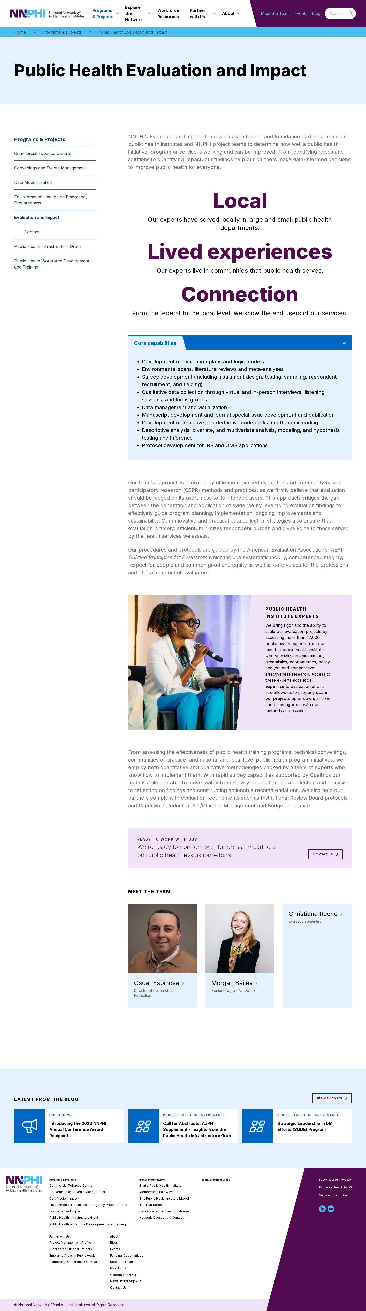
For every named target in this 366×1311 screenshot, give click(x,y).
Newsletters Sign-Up (126, 1281)
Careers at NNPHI (123, 1275)
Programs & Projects (62, 32)
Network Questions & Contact (161, 1217)
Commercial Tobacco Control (42, 153)
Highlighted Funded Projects (70, 1249)
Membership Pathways (156, 1192)
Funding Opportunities (126, 1255)
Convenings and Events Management (50, 167)
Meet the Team (275, 13)
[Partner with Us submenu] (213, 13)
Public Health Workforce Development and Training (51, 264)
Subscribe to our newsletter (335, 1179)
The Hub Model (151, 1205)
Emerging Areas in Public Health (73, 1255)
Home (20, 32)
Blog (316, 13)
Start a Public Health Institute (160, 1185)
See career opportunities (333, 1195)
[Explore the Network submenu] (148, 13)
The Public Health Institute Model (164, 1198)
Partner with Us (59, 1236)
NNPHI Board (119, 1268)
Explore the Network (152, 1179)
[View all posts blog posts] (332, 1098)
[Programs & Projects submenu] (116, 13)
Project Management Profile (70, 1242)
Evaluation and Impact (36, 217)
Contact (31, 231)
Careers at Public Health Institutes (164, 1211)
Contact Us (118, 1287)
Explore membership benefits (336, 1187)
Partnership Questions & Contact (73, 1262)
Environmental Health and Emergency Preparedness (51, 199)
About (114, 1236)
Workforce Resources (216, 1179)
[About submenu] (238, 13)
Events (300, 13)
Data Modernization (33, 182)
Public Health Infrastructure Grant (47, 246)
